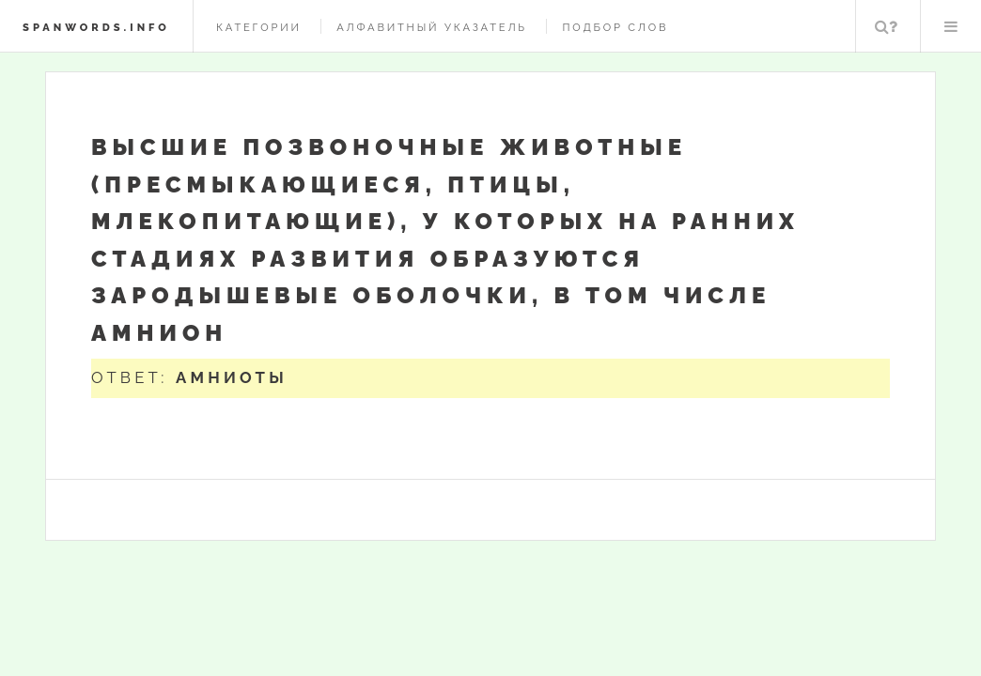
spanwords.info (96, 27)
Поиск (886, 26)
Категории (259, 27)
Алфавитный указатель (431, 27)
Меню (951, 26)
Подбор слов (615, 27)
